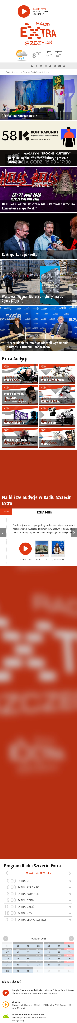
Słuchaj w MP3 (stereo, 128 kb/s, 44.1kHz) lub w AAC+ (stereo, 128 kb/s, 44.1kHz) (41, 1005)
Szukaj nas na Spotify (55, 66)
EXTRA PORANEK (38, 887)
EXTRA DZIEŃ (38, 900)
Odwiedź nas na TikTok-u (50, 66)
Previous (3, 532)
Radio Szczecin (11, 72)
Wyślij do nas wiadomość (59, 66)
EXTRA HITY (38, 913)
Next (74, 532)
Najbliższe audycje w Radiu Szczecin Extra (37, 500)
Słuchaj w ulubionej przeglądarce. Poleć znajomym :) (43, 992)
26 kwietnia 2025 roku (38, 873)
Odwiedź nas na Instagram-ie (45, 66)
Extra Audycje (15, 358)
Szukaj (64, 66)
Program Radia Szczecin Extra (36, 72)
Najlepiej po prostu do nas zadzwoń (31, 66)
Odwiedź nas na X (41, 66)
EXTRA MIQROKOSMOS (38, 920)
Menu (72, 66)
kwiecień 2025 (38, 938)
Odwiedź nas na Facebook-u (36, 66)
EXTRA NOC (38, 881)
